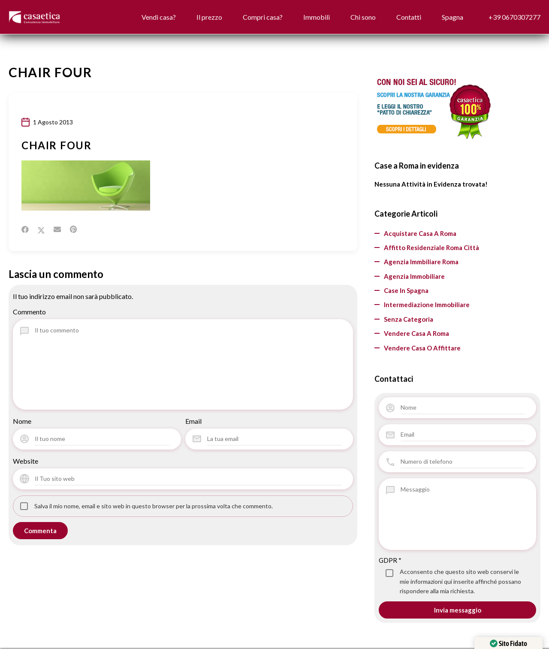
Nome (22, 421)
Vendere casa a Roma (416, 334)
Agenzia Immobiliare (414, 276)
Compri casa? (249, 17)
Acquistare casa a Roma (420, 233)
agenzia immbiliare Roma (421, 262)
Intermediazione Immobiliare (427, 305)
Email (193, 421)
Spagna (451, 17)
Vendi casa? (139, 17)
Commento (29, 312)
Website (25, 461)
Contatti (404, 17)
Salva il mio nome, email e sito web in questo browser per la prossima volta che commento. (153, 506)
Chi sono (355, 17)
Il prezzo (192, 17)
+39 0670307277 (514, 17)
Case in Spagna (406, 291)
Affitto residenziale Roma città (431, 248)
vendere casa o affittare (422, 348)
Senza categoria (408, 319)
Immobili (306, 17)
